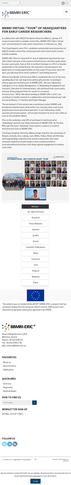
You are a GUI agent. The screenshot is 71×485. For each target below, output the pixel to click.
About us (7, 362)
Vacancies (36, 259)
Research (36, 217)
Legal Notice (17, 460)
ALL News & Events (35, 211)
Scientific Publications (35, 247)
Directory (7, 383)
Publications (8, 369)
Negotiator (8, 387)
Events (36, 241)
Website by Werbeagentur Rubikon (60, 460)
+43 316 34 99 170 (15, 340)
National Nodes (9, 391)
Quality (36, 235)
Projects (35, 270)
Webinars (36, 276)
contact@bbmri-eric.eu (16, 345)
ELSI (36, 265)
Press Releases (35, 223)
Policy (35, 282)
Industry (35, 229)
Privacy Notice (26, 460)
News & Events (9, 366)
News (35, 253)
